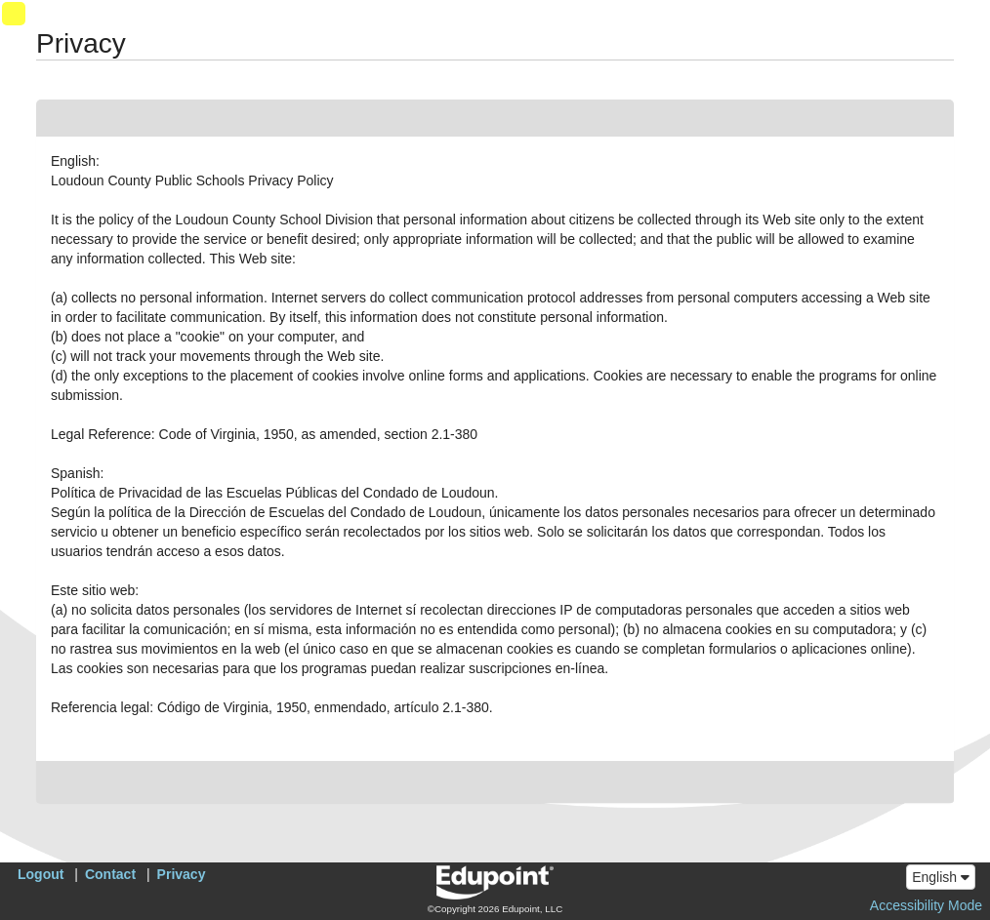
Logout (40, 874)
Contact (110, 874)
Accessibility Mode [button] (926, 905)
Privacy (181, 874)
